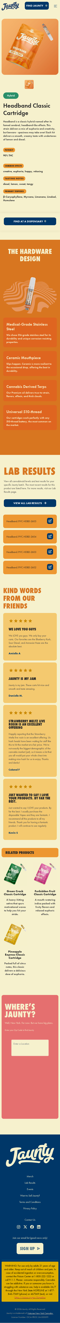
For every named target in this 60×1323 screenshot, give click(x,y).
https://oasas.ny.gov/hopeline (30, 1297)
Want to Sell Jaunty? (30, 1195)
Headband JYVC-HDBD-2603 (21, 552)
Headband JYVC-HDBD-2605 (21, 521)
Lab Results (30, 1182)
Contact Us (30, 1219)
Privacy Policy (30, 1208)
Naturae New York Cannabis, (40, 1313)
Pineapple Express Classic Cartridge (15, 955)
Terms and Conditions (30, 1202)
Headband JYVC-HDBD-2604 (21, 536)
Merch (30, 1176)
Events (30, 1189)
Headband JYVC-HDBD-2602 (21, 567)
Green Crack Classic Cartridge (15, 892)
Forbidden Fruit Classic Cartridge (45, 892)
